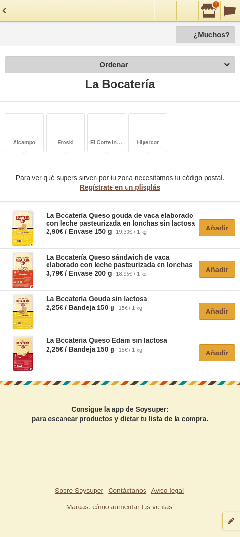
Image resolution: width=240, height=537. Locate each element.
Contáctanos (127, 490)
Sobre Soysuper (79, 490)
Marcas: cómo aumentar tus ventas (119, 507)
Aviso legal (167, 490)
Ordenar (164, 65)
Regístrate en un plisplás (120, 187)
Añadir (217, 228)
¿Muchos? (211, 35)
